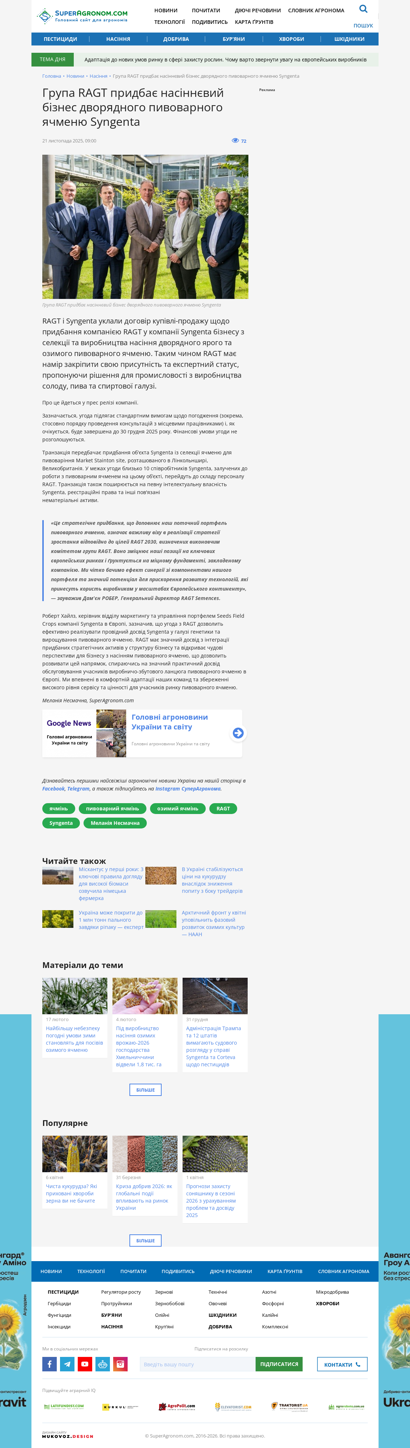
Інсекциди (59, 1327)
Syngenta (61, 822)
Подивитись (210, 21)
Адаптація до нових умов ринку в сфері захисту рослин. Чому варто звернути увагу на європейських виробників (226, 59)
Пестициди (60, 38)
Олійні (162, 1315)
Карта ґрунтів (254, 21)
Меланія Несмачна (115, 822)
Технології (169, 21)
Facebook (53, 788)
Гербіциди (59, 1304)
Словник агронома (316, 10)
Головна (51, 76)
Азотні (269, 1292)
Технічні (218, 1292)
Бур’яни (234, 38)
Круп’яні (164, 1327)
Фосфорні (273, 1304)
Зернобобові (169, 1304)
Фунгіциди (59, 1315)
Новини (166, 10)
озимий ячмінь (177, 808)
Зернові (164, 1292)
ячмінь (59, 808)
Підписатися (279, 1364)
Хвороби (291, 38)
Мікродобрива (332, 1292)
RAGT (223, 808)
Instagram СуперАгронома (188, 788)
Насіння (118, 38)
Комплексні (275, 1327)
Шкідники (349, 38)
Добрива (176, 38)
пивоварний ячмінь (112, 808)
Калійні (270, 1315)
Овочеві (218, 1304)
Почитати (206, 10)
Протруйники (116, 1304)
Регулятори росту (121, 1292)
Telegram (78, 788)
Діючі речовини (258, 10)
